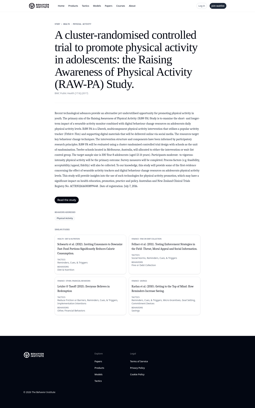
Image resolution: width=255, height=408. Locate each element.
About (132, 5)
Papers (108, 5)
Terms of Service (139, 361)
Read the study (66, 200)
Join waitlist (218, 5)
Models (97, 5)
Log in (201, 5)
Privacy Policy (137, 367)
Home (61, 5)
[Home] (39, 6)
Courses (120, 5)
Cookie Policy (137, 374)
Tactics (85, 5)
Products (73, 5)
